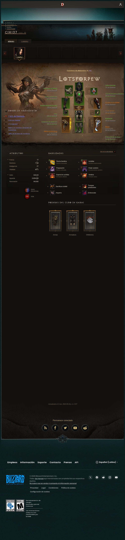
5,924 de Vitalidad (13, 120)
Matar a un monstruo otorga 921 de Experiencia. (19, 129)
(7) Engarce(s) (12, 124)
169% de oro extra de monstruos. (18, 134)
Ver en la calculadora (108, 152)
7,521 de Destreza (15, 116)
